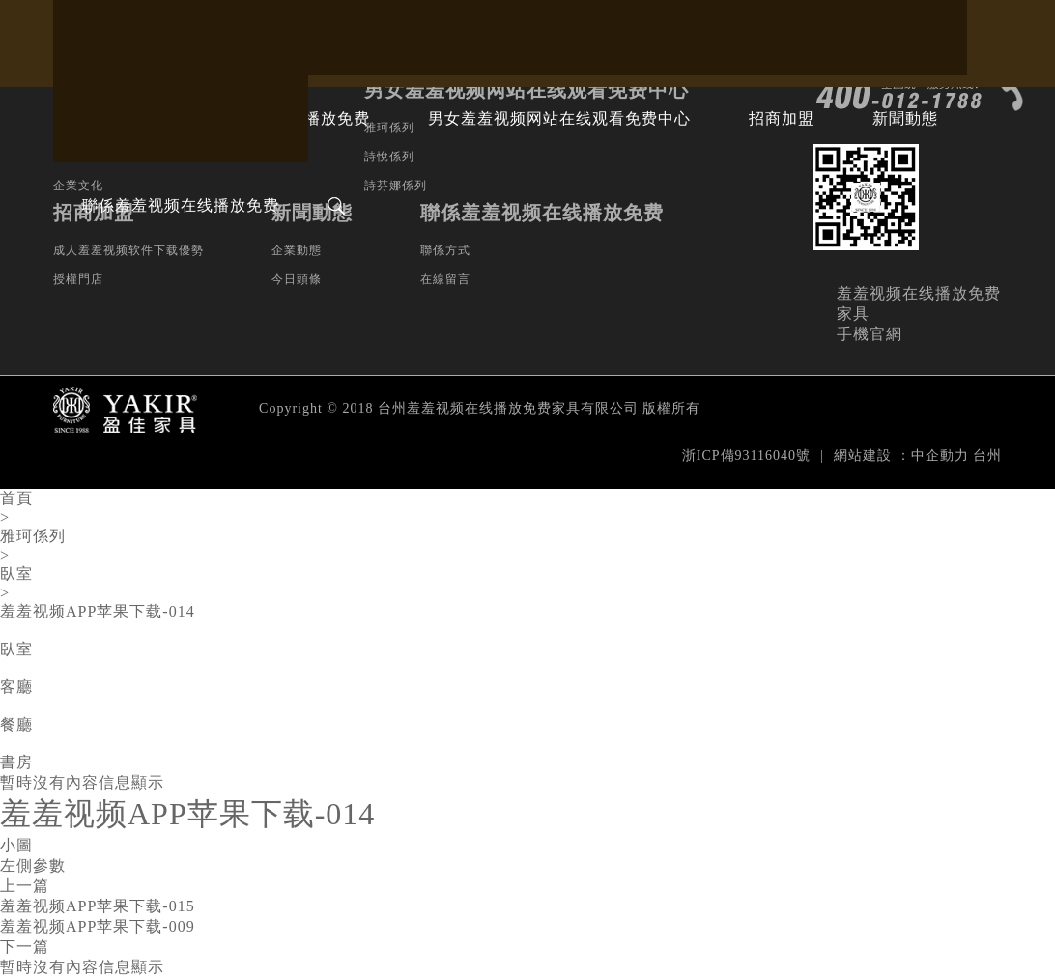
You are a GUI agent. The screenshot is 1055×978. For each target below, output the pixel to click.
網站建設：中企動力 (901, 455)
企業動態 (296, 250)
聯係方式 (445, 250)
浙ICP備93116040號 (746, 455)
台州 (987, 455)
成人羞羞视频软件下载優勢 (128, 250)
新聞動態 (905, 118)
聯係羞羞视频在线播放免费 (180, 205)
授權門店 (78, 279)
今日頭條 (296, 279)
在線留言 (445, 279)
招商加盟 (781, 118)
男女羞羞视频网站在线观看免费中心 (559, 118)
